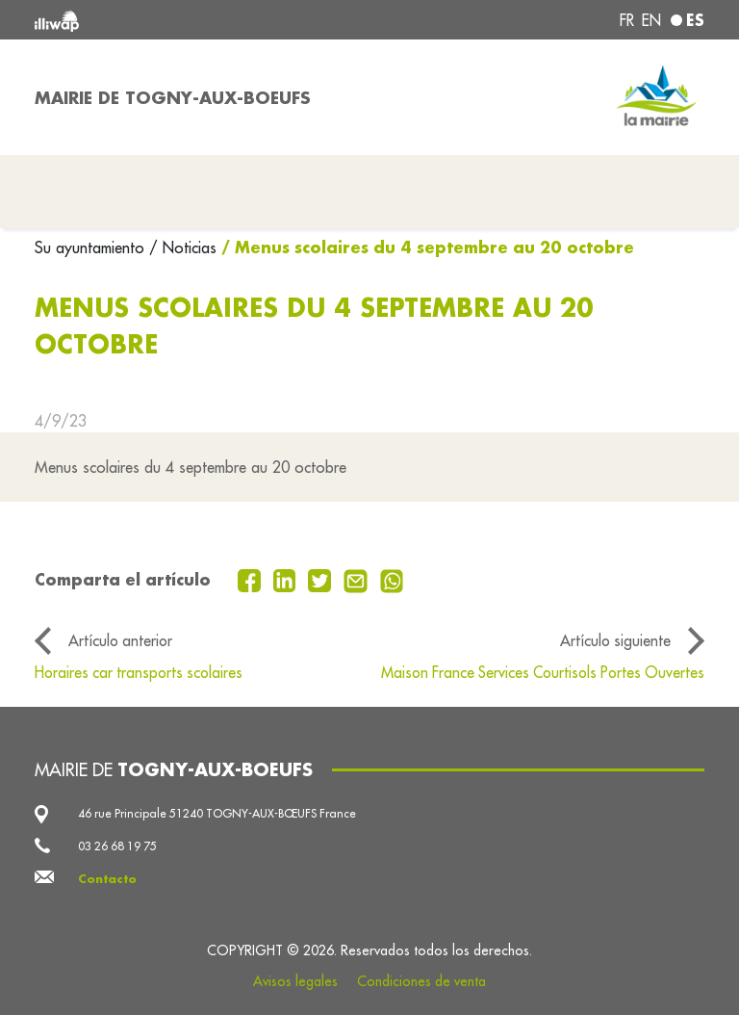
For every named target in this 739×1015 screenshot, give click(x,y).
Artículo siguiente (615, 640)
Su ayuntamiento (92, 247)
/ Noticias (183, 247)
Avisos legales (295, 981)
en (651, 20)
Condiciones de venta (421, 981)
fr (627, 20)
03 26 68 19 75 (117, 846)
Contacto (107, 879)
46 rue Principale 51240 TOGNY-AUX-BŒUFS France (217, 813)
